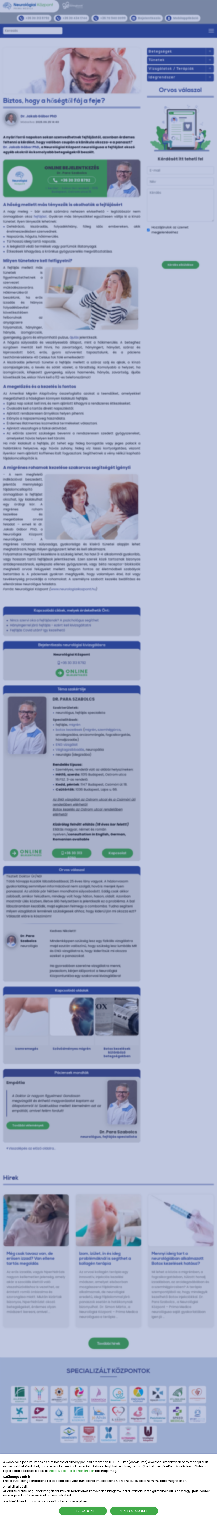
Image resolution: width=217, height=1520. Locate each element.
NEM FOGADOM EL (134, 1510)
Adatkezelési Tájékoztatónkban (71, 1471)
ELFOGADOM (83, 1510)
